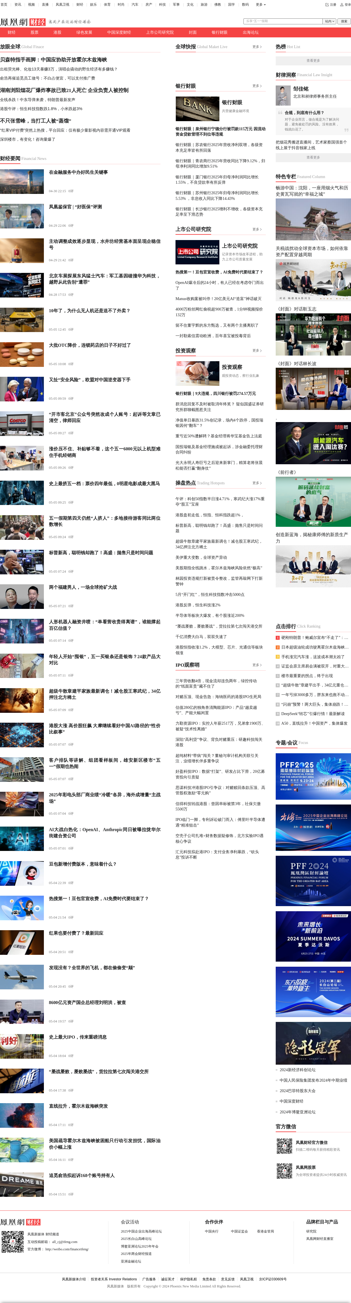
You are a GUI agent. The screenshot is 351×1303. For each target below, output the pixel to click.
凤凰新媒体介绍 (74, 1279)
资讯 (17, 5)
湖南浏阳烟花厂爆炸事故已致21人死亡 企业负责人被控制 (64, 90)
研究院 (311, 1231)
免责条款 (209, 1279)
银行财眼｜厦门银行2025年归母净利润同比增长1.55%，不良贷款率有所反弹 (217, 180)
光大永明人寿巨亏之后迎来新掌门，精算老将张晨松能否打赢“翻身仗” (219, 465)
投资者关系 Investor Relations (114, 1279)
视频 (31, 5)
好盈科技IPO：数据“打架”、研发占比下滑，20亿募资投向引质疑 (220, 774)
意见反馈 (228, 1279)
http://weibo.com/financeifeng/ (67, 1249)
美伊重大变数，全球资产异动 (201, 557)
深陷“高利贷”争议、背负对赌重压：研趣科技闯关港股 (219, 742)
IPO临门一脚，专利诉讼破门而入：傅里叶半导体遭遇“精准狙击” (220, 822)
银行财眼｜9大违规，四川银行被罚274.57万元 (216, 393)
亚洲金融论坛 (131, 1261)
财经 (79, 5)
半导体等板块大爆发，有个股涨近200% (210, 615)
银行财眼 (220, 32)
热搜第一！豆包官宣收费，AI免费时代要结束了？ (219, 272)
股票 (34, 32)
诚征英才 (168, 1279)
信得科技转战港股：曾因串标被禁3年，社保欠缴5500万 (218, 806)
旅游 (204, 5)
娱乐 (93, 5)
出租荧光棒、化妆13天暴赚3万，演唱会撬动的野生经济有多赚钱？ (59, 69)
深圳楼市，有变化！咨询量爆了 (27, 139)
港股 (57, 32)
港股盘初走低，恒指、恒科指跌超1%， (210, 515)
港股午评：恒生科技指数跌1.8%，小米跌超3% (41, 108)
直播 (45, 5)
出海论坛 (251, 32)
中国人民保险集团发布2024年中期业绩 (313, 1080)
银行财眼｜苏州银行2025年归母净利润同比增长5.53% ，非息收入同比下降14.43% (217, 195)
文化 (190, 5)
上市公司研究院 (160, 32)
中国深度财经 (119, 32)
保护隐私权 (188, 1279)
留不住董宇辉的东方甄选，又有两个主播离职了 (217, 325)
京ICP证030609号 (273, 1279)
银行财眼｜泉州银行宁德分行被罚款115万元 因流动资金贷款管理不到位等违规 (221, 131)
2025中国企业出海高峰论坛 (141, 1231)
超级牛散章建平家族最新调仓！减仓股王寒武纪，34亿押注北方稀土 (219, 544)
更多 (259, 5)
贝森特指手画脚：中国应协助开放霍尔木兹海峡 (53, 60)
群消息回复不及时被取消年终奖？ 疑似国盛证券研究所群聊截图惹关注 (220, 407)
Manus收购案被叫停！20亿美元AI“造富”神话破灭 (219, 298)
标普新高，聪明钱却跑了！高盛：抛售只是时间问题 (219, 528)
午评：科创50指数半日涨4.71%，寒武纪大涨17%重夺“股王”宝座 (220, 501)
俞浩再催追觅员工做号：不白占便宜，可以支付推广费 (47, 78)
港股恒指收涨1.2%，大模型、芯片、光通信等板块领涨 (219, 650)
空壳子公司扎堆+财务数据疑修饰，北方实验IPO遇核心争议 (220, 838)
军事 (176, 5)
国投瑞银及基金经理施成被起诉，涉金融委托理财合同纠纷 (219, 449)
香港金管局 (265, 1231)
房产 (148, 5)
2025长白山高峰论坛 (136, 1239)
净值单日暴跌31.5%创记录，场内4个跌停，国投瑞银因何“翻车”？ (219, 423)
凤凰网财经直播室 (319, 1239)
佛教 (217, 5)
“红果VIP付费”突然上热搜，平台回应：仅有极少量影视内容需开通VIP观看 (65, 130)
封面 (193, 32)
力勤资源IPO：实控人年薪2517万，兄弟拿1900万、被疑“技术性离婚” (220, 726)
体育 (107, 5)
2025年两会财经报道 (136, 1254)
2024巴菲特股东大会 (297, 1090)
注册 (333, 4)
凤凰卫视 (62, 5)
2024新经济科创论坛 (297, 1069)
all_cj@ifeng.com (65, 1242)
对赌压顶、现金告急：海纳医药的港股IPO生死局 (218, 696)
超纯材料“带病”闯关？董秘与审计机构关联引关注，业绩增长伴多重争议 (217, 758)
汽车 (135, 5)
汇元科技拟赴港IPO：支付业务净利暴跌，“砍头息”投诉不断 (217, 854)
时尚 (121, 5)
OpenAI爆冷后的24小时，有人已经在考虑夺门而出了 (220, 285)
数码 (245, 5)
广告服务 (149, 1279)
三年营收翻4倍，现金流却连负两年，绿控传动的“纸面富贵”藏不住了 (216, 683)
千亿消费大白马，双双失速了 (201, 636)
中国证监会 (239, 1231)
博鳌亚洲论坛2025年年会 (140, 1246)
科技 (162, 5)
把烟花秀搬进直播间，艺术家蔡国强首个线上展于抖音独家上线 (311, 145)
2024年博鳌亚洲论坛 (297, 1112)
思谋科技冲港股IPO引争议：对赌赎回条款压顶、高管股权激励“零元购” (220, 790)
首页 (4, 5)
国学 (231, 5)
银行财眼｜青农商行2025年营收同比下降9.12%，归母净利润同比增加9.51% (220, 163)
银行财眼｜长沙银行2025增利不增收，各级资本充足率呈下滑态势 (219, 212)
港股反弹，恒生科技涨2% (198, 605)
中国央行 (212, 1231)
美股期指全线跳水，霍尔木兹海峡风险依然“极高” (219, 568)
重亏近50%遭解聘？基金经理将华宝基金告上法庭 (219, 436)
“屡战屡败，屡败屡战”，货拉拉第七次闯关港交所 (219, 626)
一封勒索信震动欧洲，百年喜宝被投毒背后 (213, 335)
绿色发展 (84, 32)
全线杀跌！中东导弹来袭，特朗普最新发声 (37, 99)
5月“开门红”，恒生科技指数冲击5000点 (210, 594)
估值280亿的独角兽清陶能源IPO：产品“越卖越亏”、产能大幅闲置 (216, 710)
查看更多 (313, 61)
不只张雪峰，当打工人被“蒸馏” (35, 121)
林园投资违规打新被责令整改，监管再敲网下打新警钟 (219, 581)
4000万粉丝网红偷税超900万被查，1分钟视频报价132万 (219, 312)
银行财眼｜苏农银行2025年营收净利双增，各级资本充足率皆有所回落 (219, 147)
